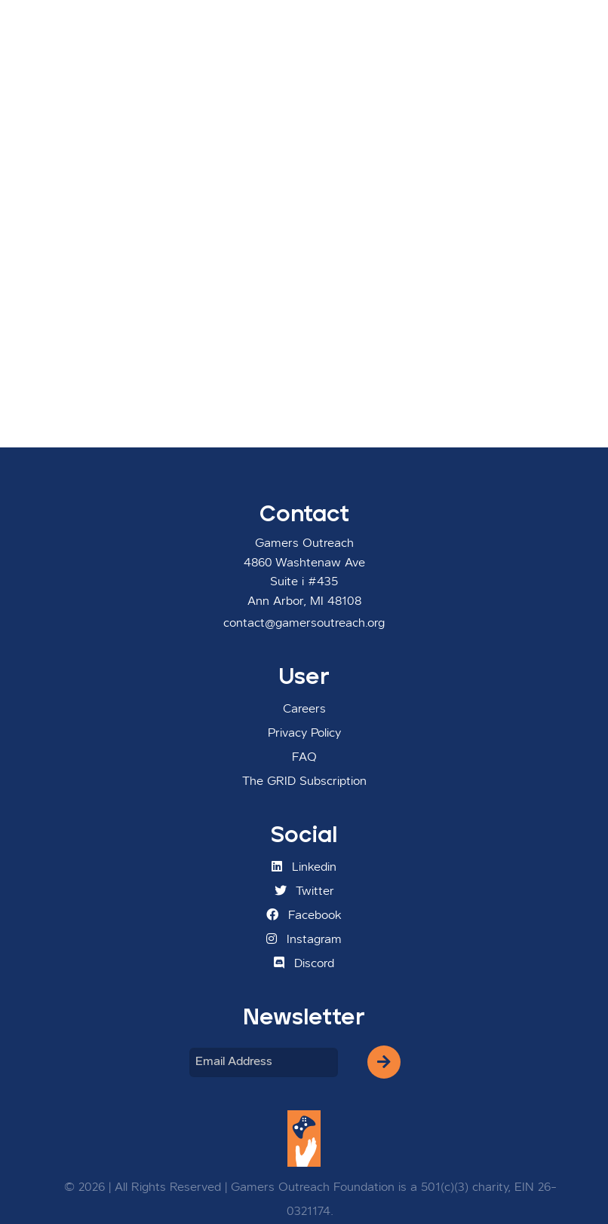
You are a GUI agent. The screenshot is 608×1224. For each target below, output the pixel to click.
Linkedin (304, 867)
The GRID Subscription (304, 782)
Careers (304, 710)
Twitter (304, 891)
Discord (304, 963)
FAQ (304, 758)
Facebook (304, 915)
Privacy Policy (304, 734)
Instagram (304, 939)
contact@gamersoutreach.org (304, 624)
